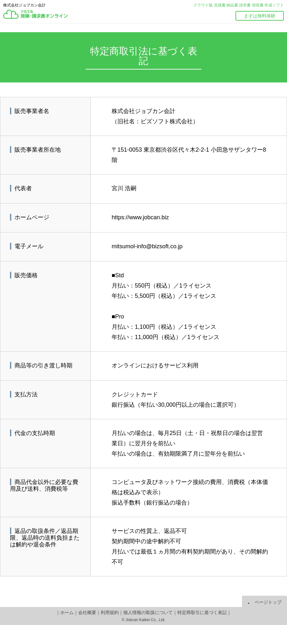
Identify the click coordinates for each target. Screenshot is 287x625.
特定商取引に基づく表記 (202, 612)
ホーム (67, 612)
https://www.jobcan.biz (140, 217)
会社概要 (87, 612)
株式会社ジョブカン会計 (24, 5)
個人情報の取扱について (148, 612)
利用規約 (110, 612)
